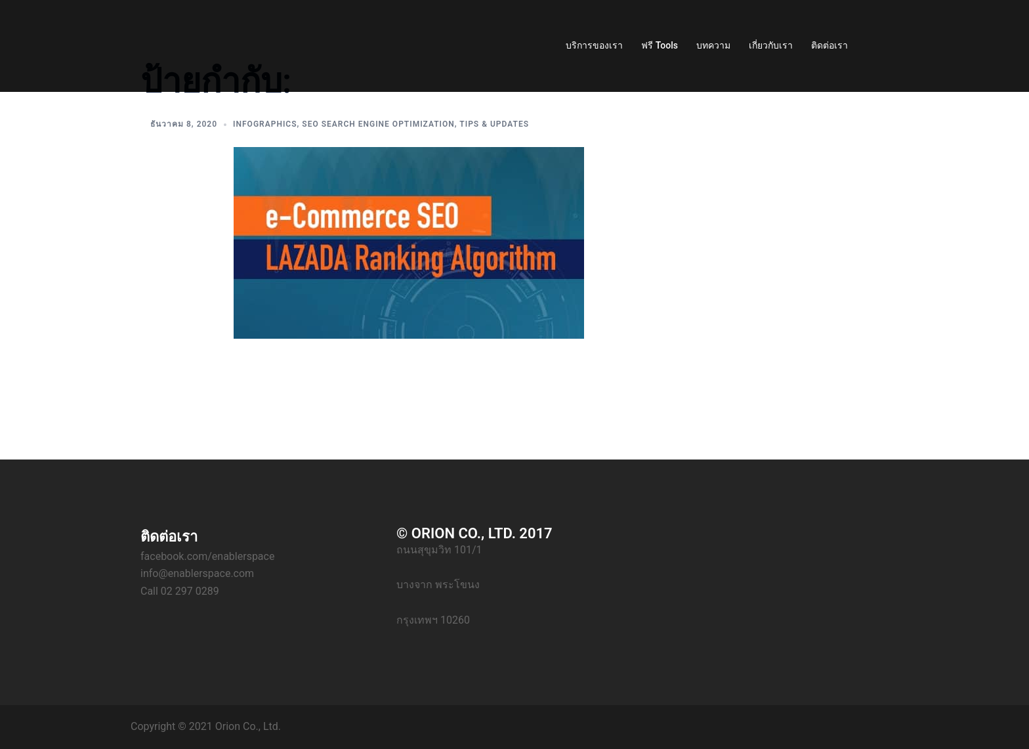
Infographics (265, 124)
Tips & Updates (494, 124)
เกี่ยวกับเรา (771, 45)
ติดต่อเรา (829, 45)
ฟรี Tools (659, 45)
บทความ (713, 45)
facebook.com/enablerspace (207, 556)
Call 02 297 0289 (179, 591)
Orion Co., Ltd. (248, 726)
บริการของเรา (594, 45)
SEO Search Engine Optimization (378, 124)
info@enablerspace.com (197, 573)
